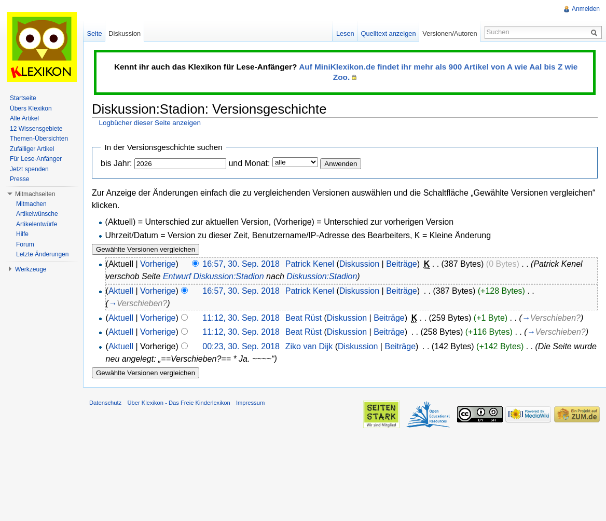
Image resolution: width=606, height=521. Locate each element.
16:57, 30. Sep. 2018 (241, 263)
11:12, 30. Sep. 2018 (241, 317)
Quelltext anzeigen (388, 33)
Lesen (345, 33)
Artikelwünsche (37, 213)
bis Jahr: (116, 163)
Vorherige (158, 263)
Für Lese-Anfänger (36, 158)
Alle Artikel (24, 118)
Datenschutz (105, 403)
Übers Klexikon (31, 108)
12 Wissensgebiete (36, 128)
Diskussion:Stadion (321, 276)
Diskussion (359, 263)
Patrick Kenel (309, 263)
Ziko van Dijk (309, 346)
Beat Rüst (303, 317)
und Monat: (249, 163)
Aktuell (120, 290)
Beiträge (401, 263)
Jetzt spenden (29, 169)
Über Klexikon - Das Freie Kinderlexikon (178, 403)
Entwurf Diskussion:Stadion (213, 276)
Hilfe (22, 234)
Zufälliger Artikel (32, 149)
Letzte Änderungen (42, 254)
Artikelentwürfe (36, 224)
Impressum (250, 403)
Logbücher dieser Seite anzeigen (149, 123)
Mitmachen (31, 204)
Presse (19, 179)
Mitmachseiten (35, 194)
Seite (94, 33)
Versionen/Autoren (449, 33)
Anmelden (586, 8)
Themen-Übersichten (39, 138)
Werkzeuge (30, 269)
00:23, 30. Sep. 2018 (241, 346)
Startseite (23, 98)
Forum (25, 244)
